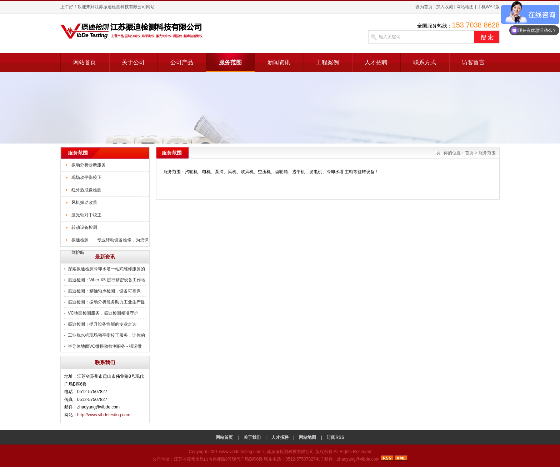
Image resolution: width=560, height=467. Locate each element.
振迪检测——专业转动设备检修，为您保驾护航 (110, 242)
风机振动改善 (84, 202)
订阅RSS (335, 437)
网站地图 (465, 6)
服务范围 (230, 62)
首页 (469, 152)
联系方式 (424, 62)
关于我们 (252, 437)
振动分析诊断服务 (88, 164)
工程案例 (327, 62)
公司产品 (181, 62)
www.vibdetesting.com (240, 451)
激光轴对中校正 (86, 214)
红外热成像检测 (86, 189)
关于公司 (133, 62)
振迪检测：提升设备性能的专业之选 (102, 324)
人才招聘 (376, 62)
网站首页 (84, 62)
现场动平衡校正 (86, 177)
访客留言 (473, 62)
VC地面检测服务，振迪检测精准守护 (103, 313)
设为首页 (423, 6)
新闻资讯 (279, 62)
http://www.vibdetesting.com (103, 414)
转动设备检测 (84, 227)
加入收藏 (444, 6)
